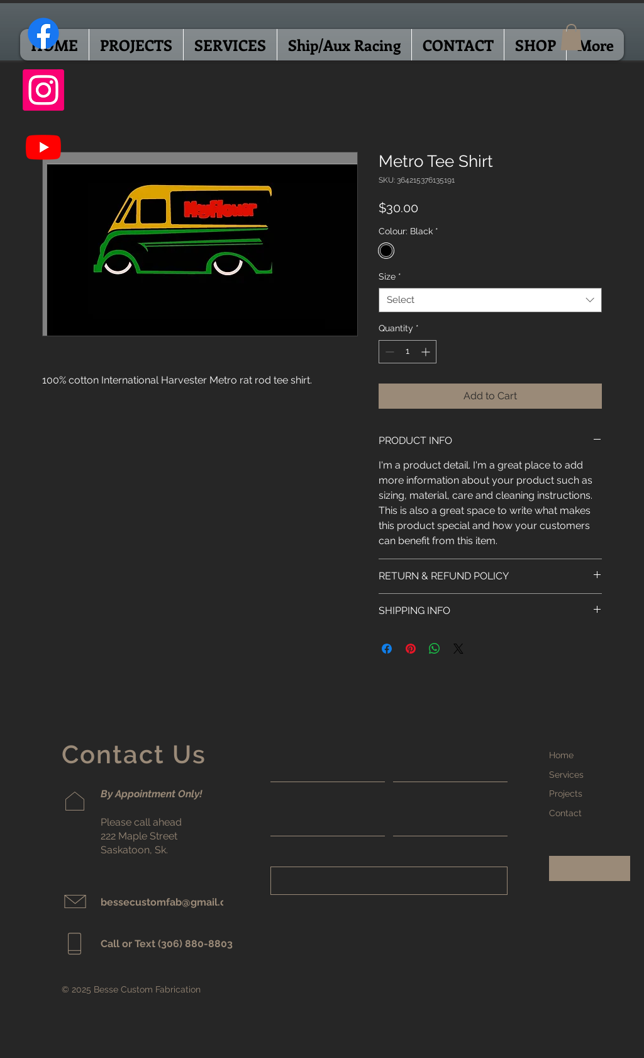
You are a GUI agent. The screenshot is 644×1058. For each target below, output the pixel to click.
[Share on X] (458, 648)
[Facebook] (43, 33)
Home (561, 755)
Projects (565, 793)
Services (566, 775)
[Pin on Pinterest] (410, 648)
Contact (565, 813)
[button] (571, 37)
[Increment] (427, 352)
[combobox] (490, 300)
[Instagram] (43, 90)
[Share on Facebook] (386, 648)
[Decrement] (388, 352)
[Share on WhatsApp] (434, 648)
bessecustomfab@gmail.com (171, 902)
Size (390, 276)
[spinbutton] (407, 352)
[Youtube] (43, 147)
